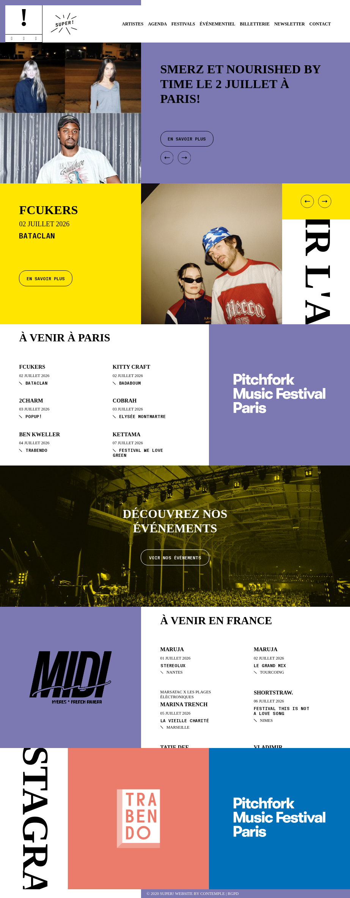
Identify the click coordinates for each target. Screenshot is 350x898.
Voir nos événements (175, 557)
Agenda (157, 24)
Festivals (183, 24)
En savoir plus (46, 278)
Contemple (212, 894)
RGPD (233, 894)
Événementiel (217, 24)
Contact (320, 24)
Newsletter (289, 24)
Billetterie (255, 24)
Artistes (133, 24)
